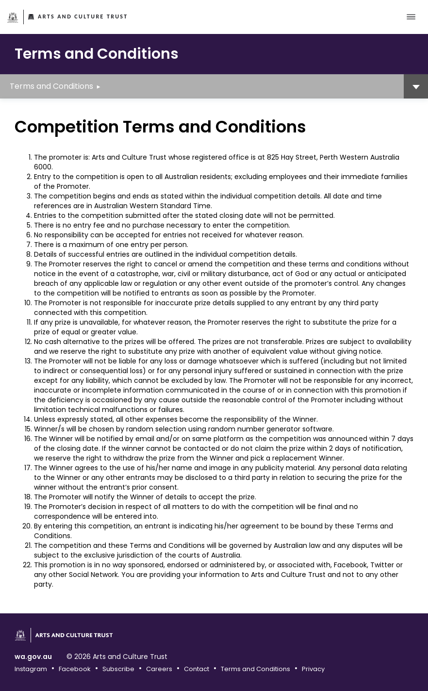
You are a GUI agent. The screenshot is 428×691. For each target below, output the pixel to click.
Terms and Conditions (51, 86)
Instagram (31, 669)
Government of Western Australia (12, 17)
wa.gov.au (33, 656)
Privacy (313, 669)
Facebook (75, 669)
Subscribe (118, 669)
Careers (159, 669)
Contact (196, 669)
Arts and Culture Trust (83, 16)
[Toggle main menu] (411, 17)
